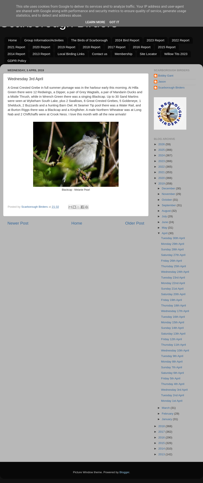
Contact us (99, 54)
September (169, 205)
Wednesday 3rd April (174, 389)
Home (12, 40)
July (165, 216)
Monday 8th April (172, 361)
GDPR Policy (16, 60)
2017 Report (116, 47)
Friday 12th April (171, 339)
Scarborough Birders (171, 87)
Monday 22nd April (173, 283)
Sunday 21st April (172, 288)
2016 (162, 437)
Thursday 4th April (172, 384)
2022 (162, 166)
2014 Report (16, 54)
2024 (162, 155)
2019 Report (66, 47)
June (165, 222)
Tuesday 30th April (173, 238)
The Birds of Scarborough (89, 40)
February (168, 413)
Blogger (124, 472)
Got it (114, 22)
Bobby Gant (165, 75)
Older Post (134, 223)
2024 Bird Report (127, 40)
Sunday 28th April (172, 249)
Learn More (95, 22)
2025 (162, 149)
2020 (162, 178)
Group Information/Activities (44, 40)
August (167, 210)
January (167, 419)
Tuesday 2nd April (172, 395)
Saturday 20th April (173, 294)
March (166, 407)
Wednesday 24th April (175, 271)
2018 (162, 426)
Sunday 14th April (172, 327)
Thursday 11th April (173, 344)
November (169, 194)
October (167, 199)
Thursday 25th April (173, 266)
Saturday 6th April (172, 372)
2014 (162, 448)
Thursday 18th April (173, 305)
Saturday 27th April (173, 255)
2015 (162, 443)
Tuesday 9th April (172, 356)
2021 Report (16, 47)
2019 (162, 183)
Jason (162, 81)
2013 (162, 454)
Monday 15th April (172, 322)
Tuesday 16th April (173, 316)
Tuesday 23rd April (173, 277)
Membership (123, 54)
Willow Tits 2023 (175, 54)
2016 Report (142, 47)
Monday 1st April (171, 400)
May (165, 227)
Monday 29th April (172, 243)
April (165, 233)
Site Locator (148, 54)
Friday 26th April (171, 260)
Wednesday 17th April (175, 311)
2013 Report (41, 54)
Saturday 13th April (173, 333)
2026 (162, 144)
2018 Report (91, 47)
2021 (162, 172)
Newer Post (17, 223)
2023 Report (155, 40)
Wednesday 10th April (175, 350)
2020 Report (41, 47)
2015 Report (167, 47)
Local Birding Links (71, 54)
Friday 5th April (170, 378)
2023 (162, 161)
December (169, 188)
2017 (162, 431)
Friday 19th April (171, 300)
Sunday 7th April (171, 367)
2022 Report (181, 40)
